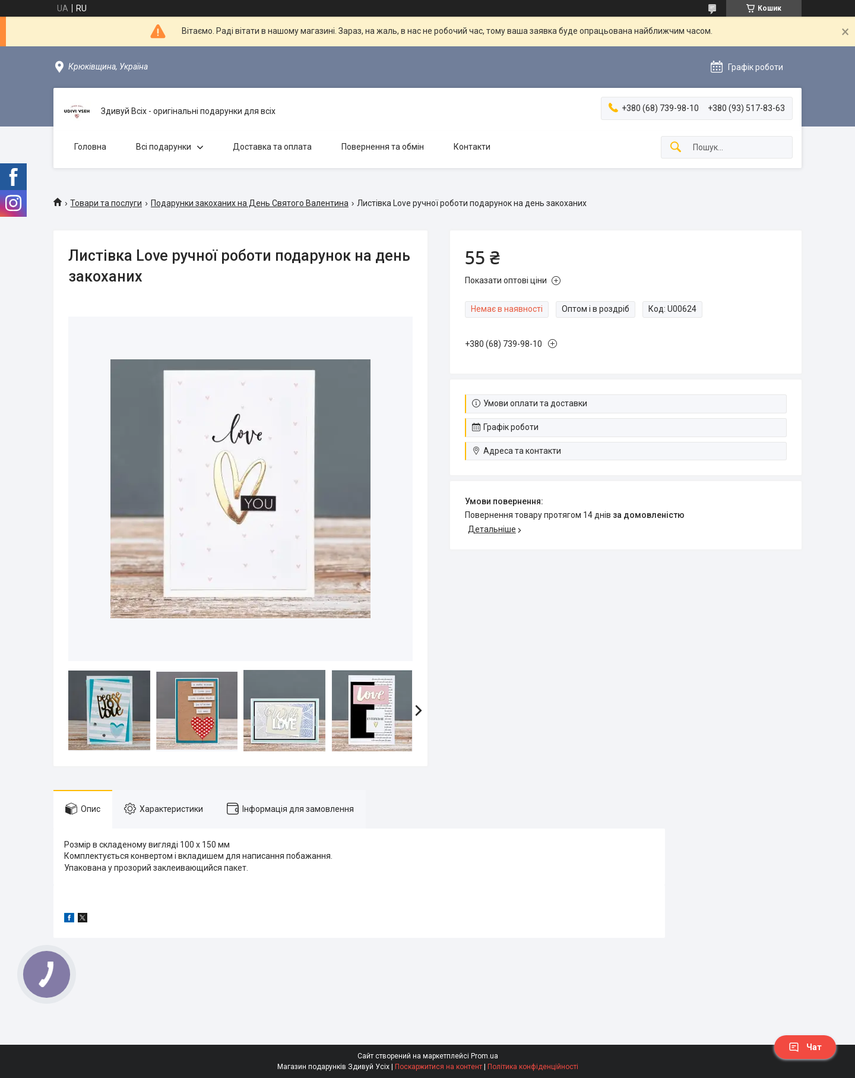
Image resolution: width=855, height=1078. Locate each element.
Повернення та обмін (382, 146)
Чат (805, 1047)
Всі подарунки (163, 146)
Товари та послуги (106, 203)
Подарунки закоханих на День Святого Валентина (250, 203)
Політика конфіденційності (532, 1067)
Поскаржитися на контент (438, 1067)
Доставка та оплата (272, 146)
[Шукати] (675, 147)
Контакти (472, 146)
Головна (90, 146)
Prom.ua (484, 1056)
